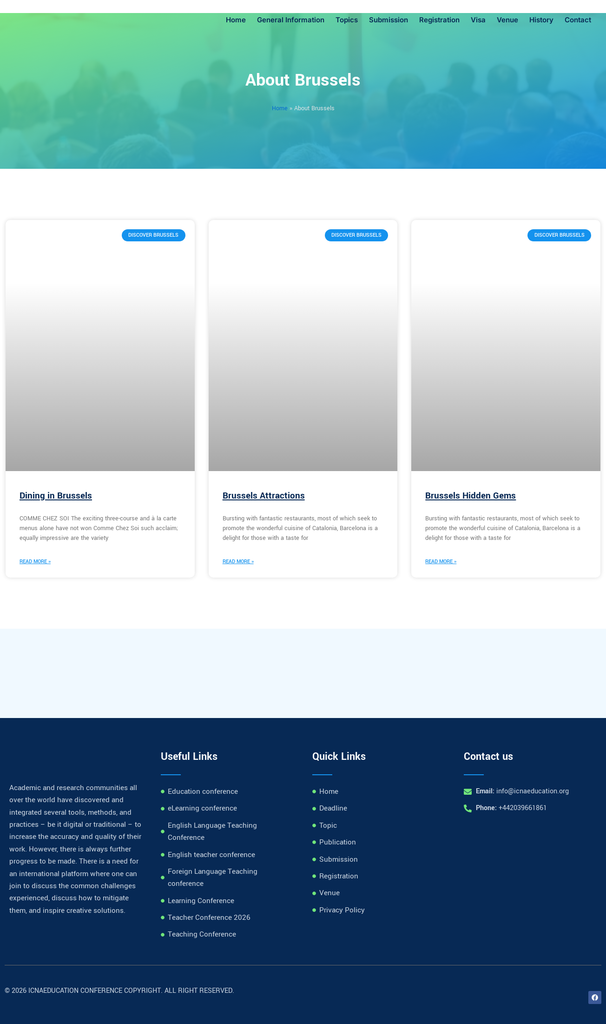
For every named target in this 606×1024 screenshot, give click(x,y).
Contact (578, 19)
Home (236, 19)
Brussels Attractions (264, 495)
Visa (478, 19)
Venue (507, 19)
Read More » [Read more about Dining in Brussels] (35, 561)
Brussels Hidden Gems (470, 495)
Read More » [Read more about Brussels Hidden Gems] (440, 561)
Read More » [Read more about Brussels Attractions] (238, 561)
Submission (388, 19)
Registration (439, 19)
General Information (290, 19)
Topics (347, 19)
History (541, 19)
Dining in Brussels (56, 495)
